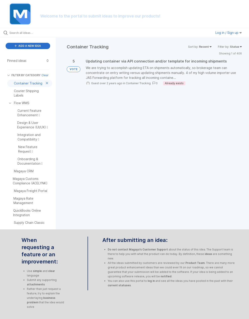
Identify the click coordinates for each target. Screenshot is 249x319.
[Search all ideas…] (30, 32)
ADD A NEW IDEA (28, 45)
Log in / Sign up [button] (228, 32)
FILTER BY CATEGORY (24, 75)
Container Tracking (138, 83)
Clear (45, 75)
